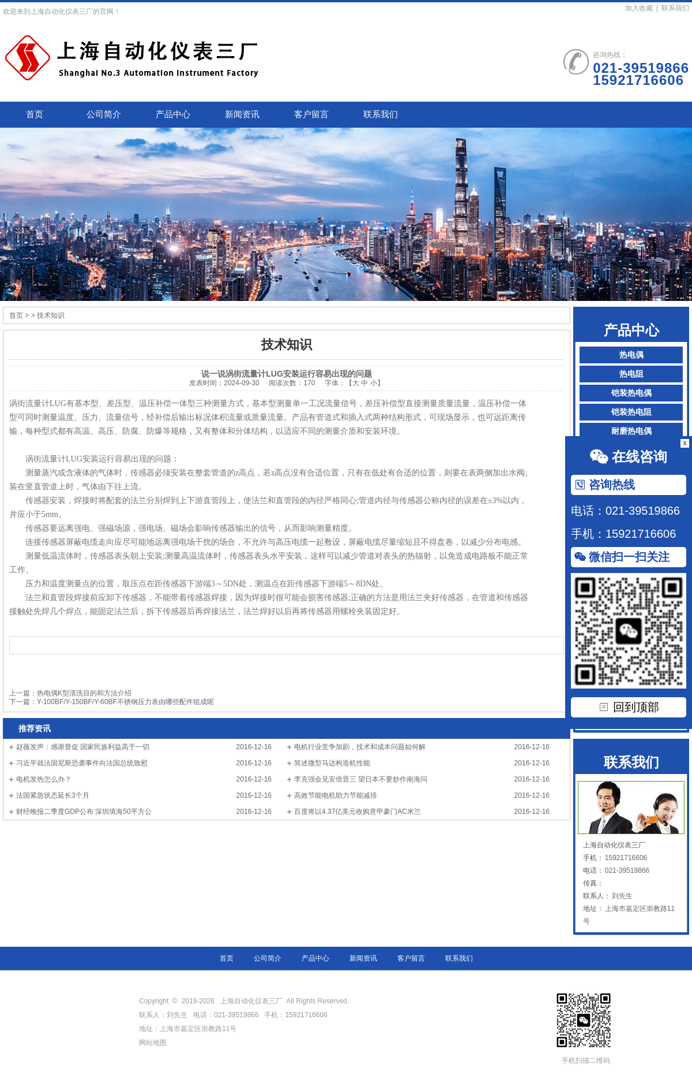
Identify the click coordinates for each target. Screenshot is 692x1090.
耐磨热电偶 (631, 431)
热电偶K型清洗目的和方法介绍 (84, 693)
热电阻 (631, 374)
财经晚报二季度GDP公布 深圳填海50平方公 (84, 812)
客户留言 (311, 114)
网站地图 (153, 1043)
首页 (34, 114)
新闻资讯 (242, 114)
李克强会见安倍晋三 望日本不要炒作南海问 (360, 779)
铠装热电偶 (631, 393)
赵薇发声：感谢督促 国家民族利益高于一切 (82, 747)
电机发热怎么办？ (44, 779)
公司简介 (103, 114)
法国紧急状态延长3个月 (52, 795)
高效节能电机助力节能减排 (335, 795)
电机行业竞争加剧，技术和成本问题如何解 (360, 747)
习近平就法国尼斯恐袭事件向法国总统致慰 (82, 763)
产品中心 (173, 114)
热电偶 (631, 355)
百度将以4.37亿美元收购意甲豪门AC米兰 (357, 812)
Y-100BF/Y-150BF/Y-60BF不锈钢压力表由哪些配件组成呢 (125, 702)
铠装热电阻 (631, 412)
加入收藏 (639, 8)
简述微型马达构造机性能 (332, 763)
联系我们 (675, 8)
